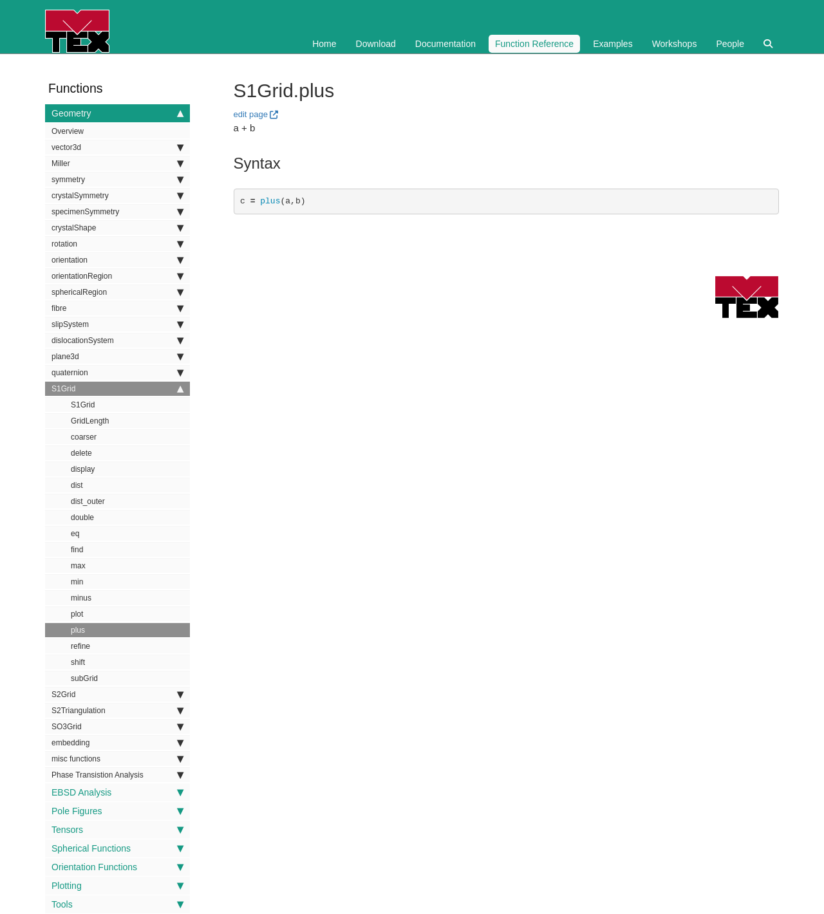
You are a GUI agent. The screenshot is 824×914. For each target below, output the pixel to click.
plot (77, 614)
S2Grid (117, 694)
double (82, 517)
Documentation (445, 44)
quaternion (117, 372)
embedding (117, 743)
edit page (251, 114)
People (730, 44)
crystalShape (117, 228)
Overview (68, 131)
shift (78, 662)
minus (81, 597)
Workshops (674, 44)
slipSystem (117, 324)
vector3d (117, 147)
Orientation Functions (117, 867)
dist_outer (88, 501)
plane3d (117, 356)
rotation (117, 244)
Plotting (117, 885)
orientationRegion (117, 276)
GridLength (90, 420)
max (78, 565)
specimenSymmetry (117, 212)
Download (376, 44)
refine (80, 646)
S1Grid (117, 389)
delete (81, 453)
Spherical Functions (117, 848)
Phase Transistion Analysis (117, 775)
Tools (117, 904)
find (77, 549)
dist (77, 485)
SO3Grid (117, 726)
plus (78, 630)
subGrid (84, 678)
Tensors (117, 829)
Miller (117, 163)
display (83, 469)
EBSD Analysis (117, 792)
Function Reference (534, 44)
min (77, 581)
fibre (117, 308)
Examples (612, 44)
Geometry (117, 113)
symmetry (117, 179)
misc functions (117, 759)
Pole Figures (117, 811)
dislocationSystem (117, 340)
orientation (117, 260)
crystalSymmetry (117, 195)
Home (324, 44)
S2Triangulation (117, 710)
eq (75, 533)
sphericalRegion (117, 292)
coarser (84, 437)
